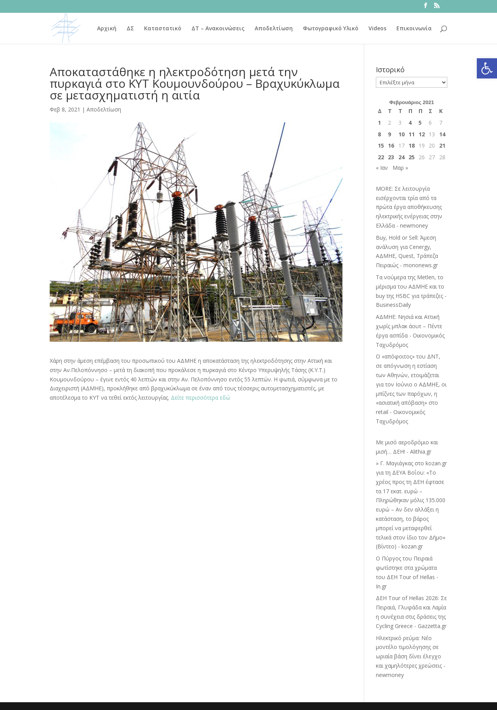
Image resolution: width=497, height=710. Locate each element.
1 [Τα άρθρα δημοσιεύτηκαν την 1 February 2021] (379, 122)
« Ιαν (382, 167)
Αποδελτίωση (274, 29)
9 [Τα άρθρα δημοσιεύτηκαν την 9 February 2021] (389, 134)
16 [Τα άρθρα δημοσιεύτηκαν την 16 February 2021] (391, 145)
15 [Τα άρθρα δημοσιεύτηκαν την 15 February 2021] (381, 145)
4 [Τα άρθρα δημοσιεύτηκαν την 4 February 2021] (410, 122)
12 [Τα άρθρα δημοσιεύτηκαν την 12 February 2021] (422, 134)
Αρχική (106, 29)
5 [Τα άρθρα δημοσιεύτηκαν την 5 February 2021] (420, 122)
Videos (377, 29)
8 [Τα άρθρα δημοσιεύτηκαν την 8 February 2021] (379, 134)
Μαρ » (400, 167)
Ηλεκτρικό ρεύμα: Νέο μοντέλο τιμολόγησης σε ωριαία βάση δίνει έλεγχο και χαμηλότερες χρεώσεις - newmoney (410, 656)
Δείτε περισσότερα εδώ (200, 397)
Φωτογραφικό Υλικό (330, 29)
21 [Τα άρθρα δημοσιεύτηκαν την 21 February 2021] (442, 145)
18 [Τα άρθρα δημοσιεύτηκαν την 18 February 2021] (411, 145)
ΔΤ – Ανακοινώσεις (218, 29)
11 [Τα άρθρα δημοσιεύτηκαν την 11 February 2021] (411, 134)
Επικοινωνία (414, 29)
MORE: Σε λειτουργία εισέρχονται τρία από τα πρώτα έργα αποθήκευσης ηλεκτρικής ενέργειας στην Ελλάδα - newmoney (409, 207)
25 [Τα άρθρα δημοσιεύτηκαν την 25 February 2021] (411, 157)
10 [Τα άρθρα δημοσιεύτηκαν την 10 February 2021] (401, 134)
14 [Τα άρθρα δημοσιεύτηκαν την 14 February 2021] (442, 134)
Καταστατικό (162, 29)
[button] (487, 68)
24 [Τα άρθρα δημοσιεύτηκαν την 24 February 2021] (401, 157)
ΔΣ (130, 29)
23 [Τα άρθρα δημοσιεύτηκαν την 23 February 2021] (391, 157)
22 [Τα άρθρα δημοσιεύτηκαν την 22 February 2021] (381, 157)
